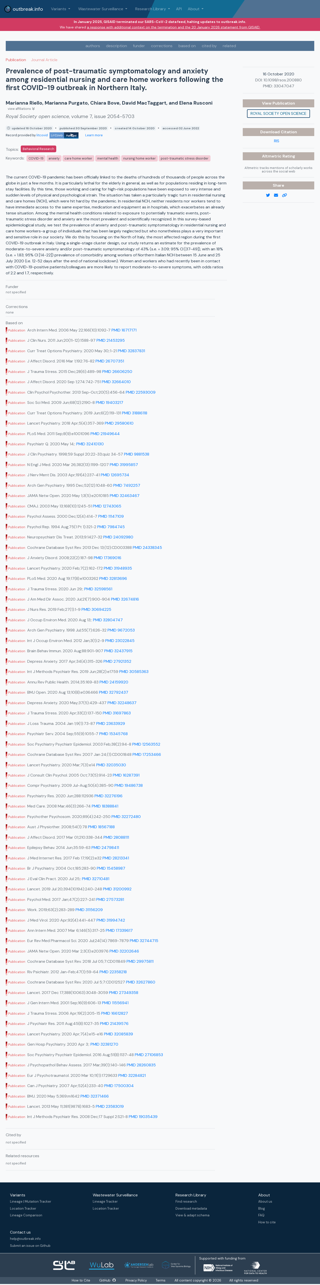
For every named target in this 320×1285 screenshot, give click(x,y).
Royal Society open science (278, 113)
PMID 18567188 (101, 826)
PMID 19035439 (143, 1116)
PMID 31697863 (117, 713)
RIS (276, 141)
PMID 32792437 (113, 692)
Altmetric (272, 156)
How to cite (267, 1222)
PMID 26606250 (117, 371)
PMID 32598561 (98, 589)
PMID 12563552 (146, 744)
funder (139, 45)
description (116, 45)
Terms (161, 1280)
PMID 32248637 (122, 702)
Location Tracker (23, 1208)
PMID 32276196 (108, 796)
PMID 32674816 (125, 599)
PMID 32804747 (108, 620)
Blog (261, 1208)
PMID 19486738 (128, 785)
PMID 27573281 (110, 899)
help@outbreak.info (25, 1239)
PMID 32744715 (144, 940)
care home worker (78, 158)
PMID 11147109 (111, 516)
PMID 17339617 (119, 930)
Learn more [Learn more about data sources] (93, 135)
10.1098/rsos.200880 (283, 80)
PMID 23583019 (110, 1106)
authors (93, 45)
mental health (107, 158)
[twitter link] (270, 195)
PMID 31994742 (110, 920)
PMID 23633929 (110, 723)
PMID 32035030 (111, 765)
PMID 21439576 (114, 1023)
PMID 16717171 (124, 330)
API (179, 8)
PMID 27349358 (123, 992)
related (229, 45)
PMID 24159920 (114, 682)
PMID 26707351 (110, 361)
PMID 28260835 (141, 1065)
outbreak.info (23, 9)
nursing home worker (139, 158)
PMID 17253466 (146, 754)
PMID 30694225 (96, 609)
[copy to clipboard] (286, 195)
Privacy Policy (136, 1280)
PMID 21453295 (110, 340)
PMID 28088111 (116, 837)
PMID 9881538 (136, 454)
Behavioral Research (38, 149)
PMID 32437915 (118, 650)
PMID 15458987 (111, 868)
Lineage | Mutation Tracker (30, 1201)
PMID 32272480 (126, 816)
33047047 (284, 86)
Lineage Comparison (26, 1215)
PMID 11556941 (115, 1002)
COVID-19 (36, 158)
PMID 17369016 (107, 557)
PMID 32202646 (124, 951)
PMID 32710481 (95, 878)
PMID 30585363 (133, 671)
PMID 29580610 (119, 423)
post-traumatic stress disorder (184, 158)
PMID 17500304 (119, 1085)
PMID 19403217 (109, 402)
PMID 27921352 (117, 661)
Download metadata (191, 1208)
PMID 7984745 (111, 526)
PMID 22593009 (141, 392)
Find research (186, 1201)
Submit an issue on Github (30, 1246)
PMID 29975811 (140, 961)
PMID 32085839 (118, 1034)
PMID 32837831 (131, 350)
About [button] (194, 8)
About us (265, 1201)
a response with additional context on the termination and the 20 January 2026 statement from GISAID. (173, 27)
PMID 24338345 (147, 547)
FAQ (261, 1215)
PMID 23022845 (119, 640)
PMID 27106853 (149, 1054)
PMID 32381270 (104, 1044)
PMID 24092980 (118, 537)
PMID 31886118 (134, 413)
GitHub (107, 1280)
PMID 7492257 (126, 485)
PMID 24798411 (105, 847)
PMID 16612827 (114, 1013)
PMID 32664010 (116, 381)
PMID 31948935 (118, 568)
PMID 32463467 (125, 495)
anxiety (54, 158)
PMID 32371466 (94, 1096)
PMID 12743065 (107, 506)
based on (187, 45)
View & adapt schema (193, 1215)
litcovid (57, 135)
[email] (278, 195)
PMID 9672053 (121, 630)
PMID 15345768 (113, 733)
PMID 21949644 (105, 433)
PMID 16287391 (126, 775)
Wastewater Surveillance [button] (101, 8)
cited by (209, 45)
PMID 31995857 (124, 464)
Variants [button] (59, 8)
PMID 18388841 (105, 806)
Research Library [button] (151, 8)
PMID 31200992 (117, 889)
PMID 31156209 (89, 909)
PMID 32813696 (113, 578)
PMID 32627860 (140, 982)
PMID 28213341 (115, 858)
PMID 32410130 (90, 444)
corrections (161, 45)
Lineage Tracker (105, 1201)
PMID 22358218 (113, 971)
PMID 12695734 (115, 475)
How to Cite (81, 1280)
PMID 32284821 (132, 1075)
